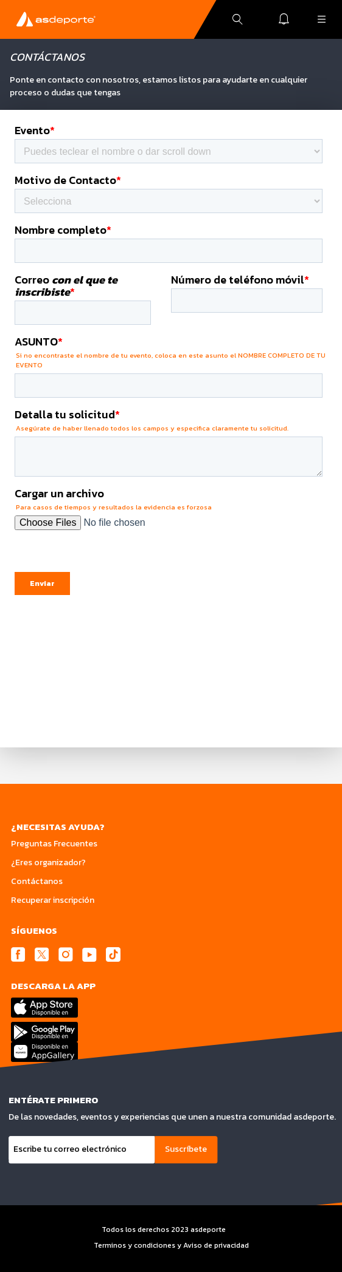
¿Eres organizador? (48, 862)
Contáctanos (37, 881)
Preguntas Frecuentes (54, 843)
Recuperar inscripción (52, 900)
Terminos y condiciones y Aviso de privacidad (171, 1245)
